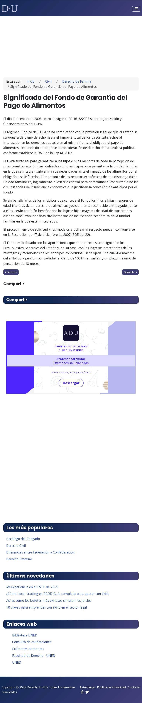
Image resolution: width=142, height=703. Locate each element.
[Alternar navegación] (136, 9)
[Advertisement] (71, 45)
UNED (16, 662)
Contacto (134, 687)
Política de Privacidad (111, 687)
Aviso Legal (87, 687)
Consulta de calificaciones (31, 642)
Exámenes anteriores (28, 648)
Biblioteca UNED (24, 635)
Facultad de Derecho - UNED (33, 655)
